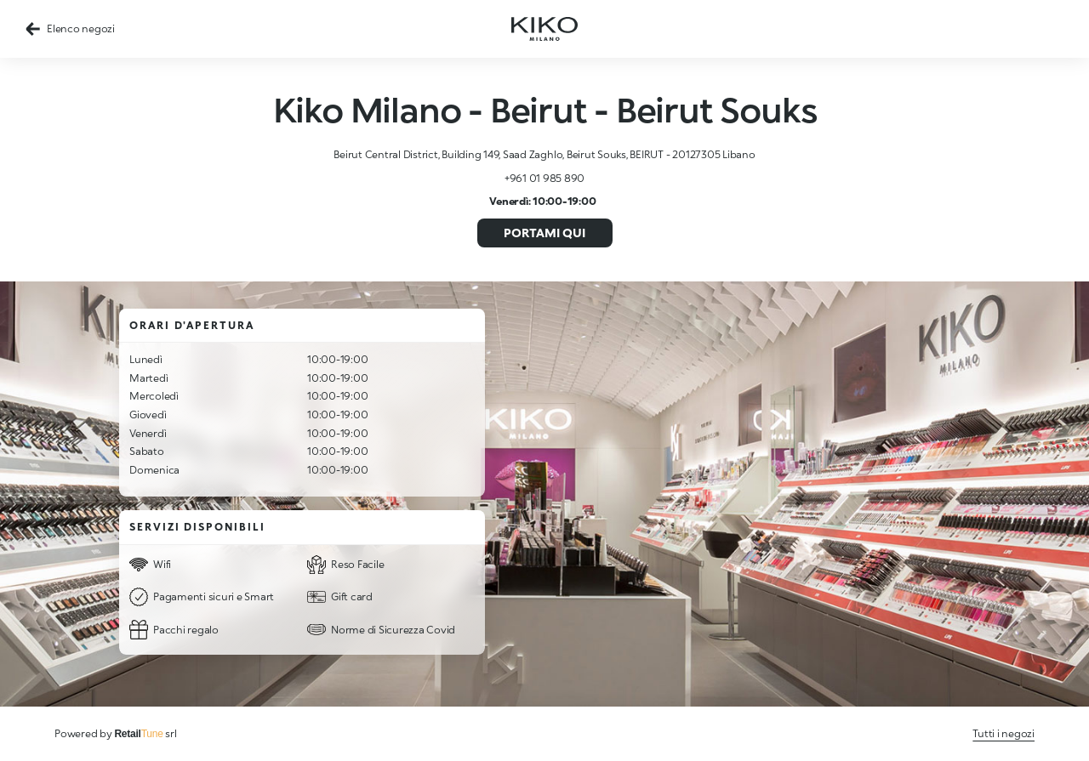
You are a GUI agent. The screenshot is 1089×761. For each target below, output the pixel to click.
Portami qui (544, 232)
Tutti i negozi (1003, 733)
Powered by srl (115, 733)
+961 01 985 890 (544, 178)
